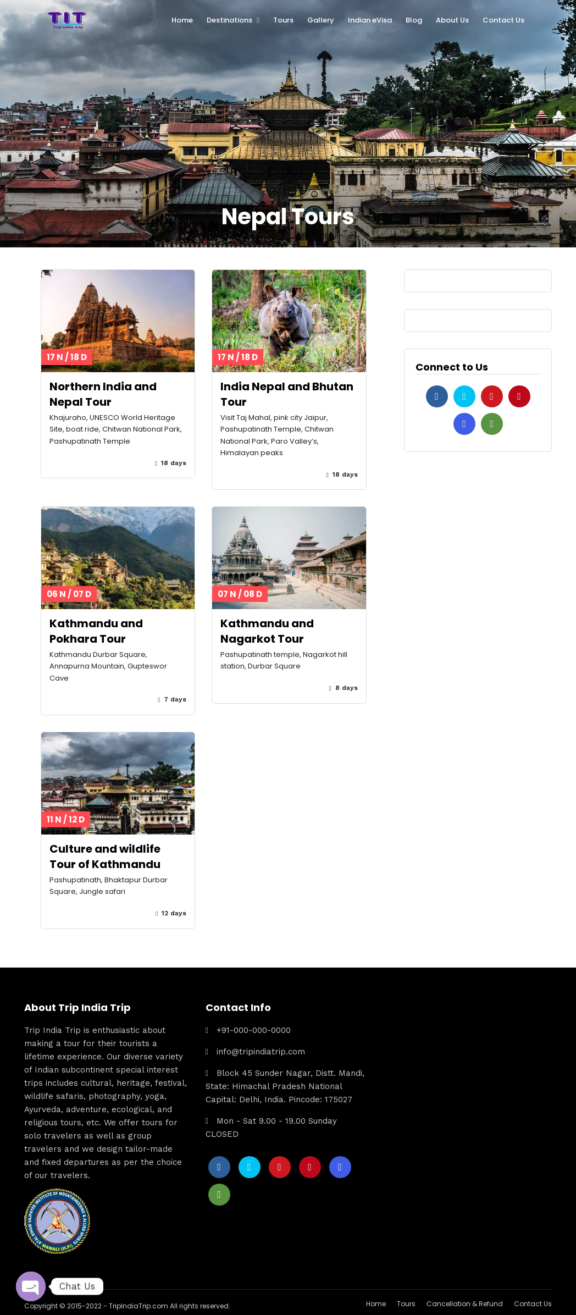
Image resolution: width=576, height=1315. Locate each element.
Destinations (229, 20)
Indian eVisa (370, 20)
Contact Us (503, 20)
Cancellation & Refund (465, 1301)
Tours (283, 20)
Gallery (320, 20)
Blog (414, 20)
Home (182, 20)
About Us (452, 20)
